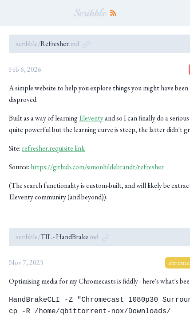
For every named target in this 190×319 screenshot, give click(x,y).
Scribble (90, 13)
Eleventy (91, 118)
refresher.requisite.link (53, 148)
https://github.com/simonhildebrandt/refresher (97, 166)
